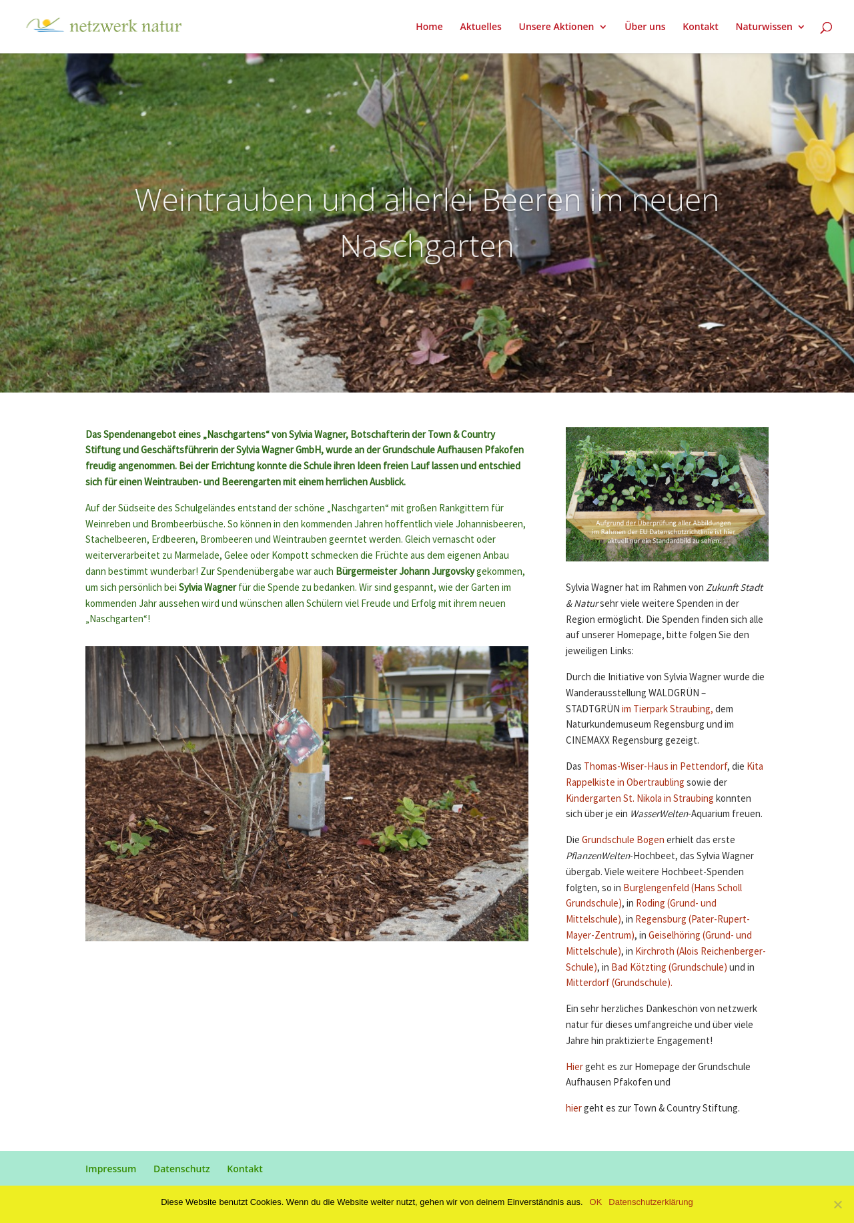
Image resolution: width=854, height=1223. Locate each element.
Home (429, 27)
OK (596, 1202)
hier (575, 1108)
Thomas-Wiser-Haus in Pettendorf (655, 766)
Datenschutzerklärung (650, 1202)
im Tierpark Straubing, (667, 709)
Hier (575, 1067)
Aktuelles (480, 27)
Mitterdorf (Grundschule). (619, 983)
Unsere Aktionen (556, 27)
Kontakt (701, 27)
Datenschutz (181, 1168)
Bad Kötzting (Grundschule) (669, 967)
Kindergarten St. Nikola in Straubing (640, 798)
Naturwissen (764, 27)
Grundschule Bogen (623, 840)
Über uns (644, 27)
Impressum (110, 1168)
